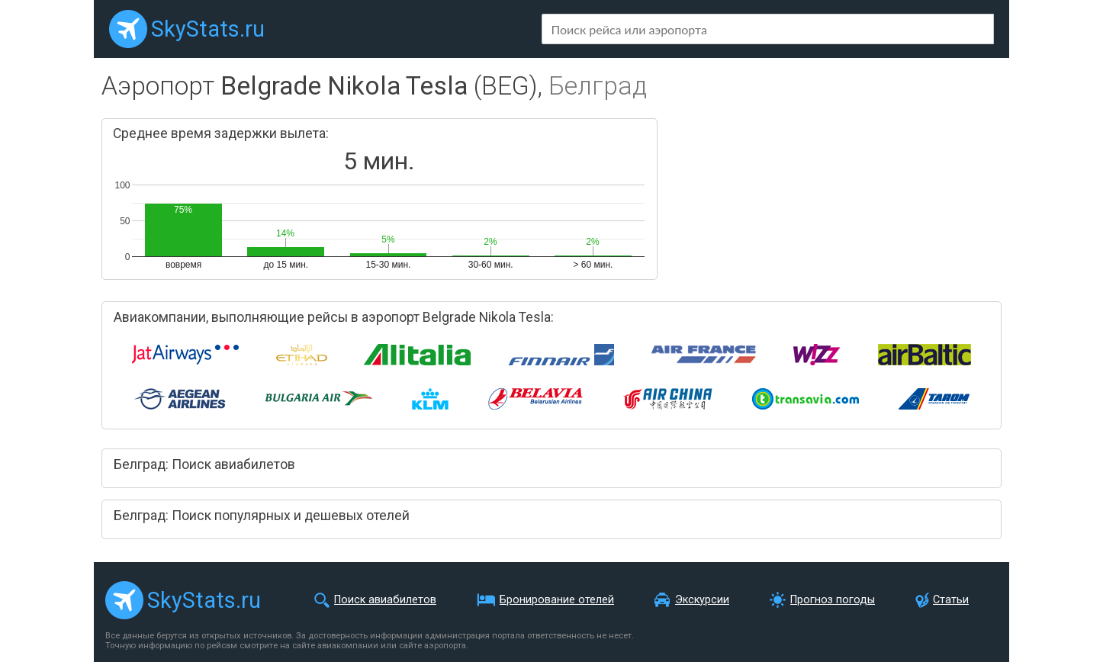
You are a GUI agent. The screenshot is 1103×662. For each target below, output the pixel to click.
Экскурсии (702, 599)
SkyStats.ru (208, 29)
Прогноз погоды (832, 599)
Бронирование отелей (557, 599)
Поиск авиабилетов (385, 599)
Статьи (951, 599)
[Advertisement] (831, 198)
